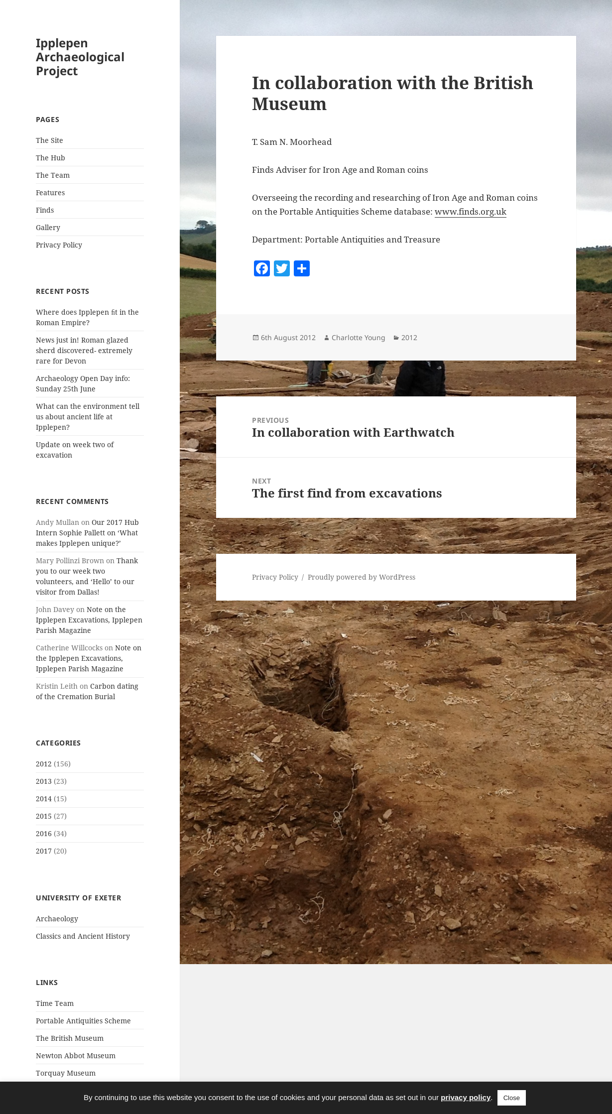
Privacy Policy (59, 244)
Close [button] (511, 1098)
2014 (44, 798)
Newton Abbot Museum (76, 1055)
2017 (44, 851)
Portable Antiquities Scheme (83, 1020)
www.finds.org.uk (470, 211)
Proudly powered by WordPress (361, 577)
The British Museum (70, 1038)
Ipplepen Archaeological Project (80, 56)
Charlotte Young (358, 337)
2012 (44, 763)
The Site (49, 140)
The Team (53, 175)
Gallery (48, 227)
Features (50, 192)
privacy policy (465, 1097)
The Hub (50, 157)
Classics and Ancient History (83, 936)
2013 (44, 781)
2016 (44, 833)
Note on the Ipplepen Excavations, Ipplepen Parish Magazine (89, 620)
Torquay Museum (66, 1073)
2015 (44, 816)
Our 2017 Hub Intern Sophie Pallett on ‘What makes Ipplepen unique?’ (87, 532)
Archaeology (57, 918)
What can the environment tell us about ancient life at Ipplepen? (87, 416)
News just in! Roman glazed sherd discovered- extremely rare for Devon (84, 350)
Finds (45, 210)
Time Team (55, 1003)
